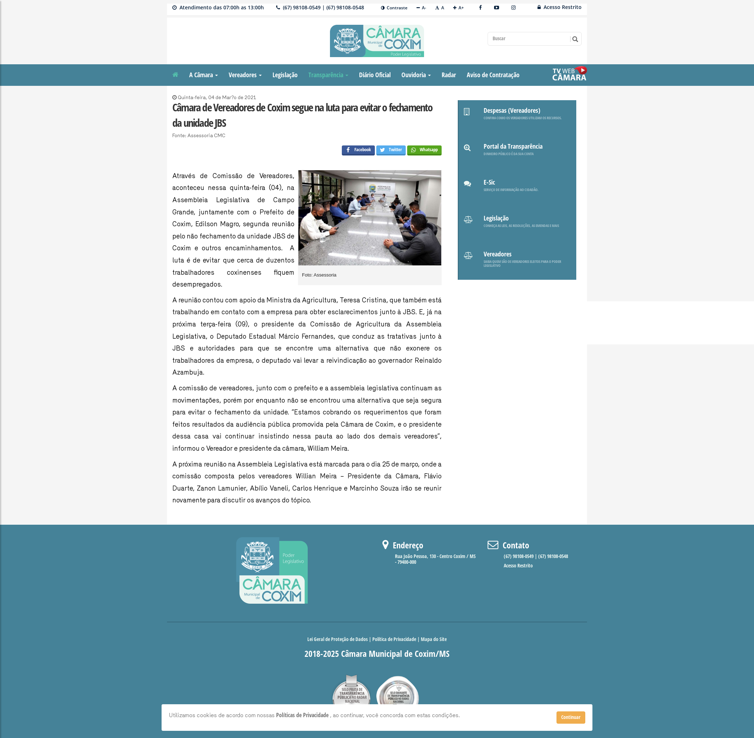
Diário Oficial (375, 75)
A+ (458, 8)
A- (421, 8)
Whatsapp (423, 150)
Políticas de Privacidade (303, 715)
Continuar (571, 717)
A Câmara (203, 75)
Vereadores (245, 75)
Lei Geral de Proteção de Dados (338, 639)
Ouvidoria (416, 75)
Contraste (394, 8)
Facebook (356, 150)
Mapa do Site (434, 639)
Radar (449, 75)
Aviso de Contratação (493, 75)
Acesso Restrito (559, 7)
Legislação (285, 75)
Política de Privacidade (394, 639)
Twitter (389, 150)
